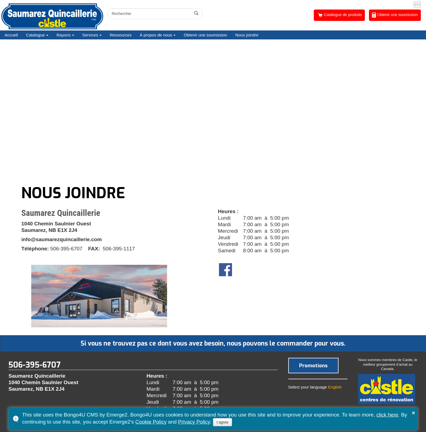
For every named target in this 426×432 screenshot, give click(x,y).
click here (387, 415)
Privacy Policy (194, 422)
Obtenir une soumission (395, 15)
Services (90, 35)
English (335, 387)
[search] (150, 13)
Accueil (11, 35)
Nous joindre (246, 35)
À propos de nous (156, 35)
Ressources (120, 35)
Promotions (313, 365)
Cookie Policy (151, 422)
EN (417, 4)
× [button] (413, 412)
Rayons (64, 35)
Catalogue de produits (339, 15)
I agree (222, 422)
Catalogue (35, 35)
